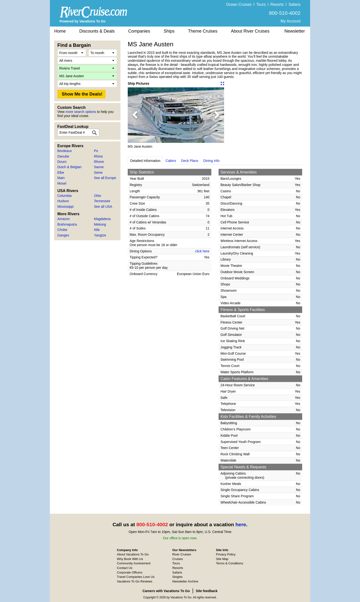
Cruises (177, 559)
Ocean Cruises (239, 4)
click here (202, 251)
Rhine (98, 156)
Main (61, 178)
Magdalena (102, 219)
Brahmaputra (67, 224)
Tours (261, 4)
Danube (63, 156)
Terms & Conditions (229, 563)
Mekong (100, 224)
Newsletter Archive (185, 581)
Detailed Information (145, 161)
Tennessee (102, 201)
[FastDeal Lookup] (94, 132)
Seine (98, 172)
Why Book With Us (130, 559)
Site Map (222, 559)
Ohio (97, 196)
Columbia (64, 196)
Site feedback (207, 591)
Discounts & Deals (97, 31)
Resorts (277, 4)
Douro (62, 162)
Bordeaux (64, 151)
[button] (135, 115)
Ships (169, 31)
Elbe (60, 172)
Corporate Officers (129, 572)
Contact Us (124, 568)
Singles (177, 577)
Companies (139, 31)
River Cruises (181, 554)
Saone (99, 167)
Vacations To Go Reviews (134, 581)
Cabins (171, 161)
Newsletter (294, 31)
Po (96, 151)
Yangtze (100, 235)
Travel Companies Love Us (135, 577)
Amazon (63, 219)
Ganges (63, 235)
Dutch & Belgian (69, 167)
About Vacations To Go (133, 554)
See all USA (103, 206)
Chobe (62, 230)
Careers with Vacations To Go (166, 591)
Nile (97, 230)
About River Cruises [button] (250, 31)
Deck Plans (189, 161)
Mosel (61, 183)
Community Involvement (133, 563)
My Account (290, 21)
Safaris (294, 4)
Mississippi (65, 206)
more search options (81, 112)
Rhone (99, 162)
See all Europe (105, 178)
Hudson (63, 201)
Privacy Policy (225, 554)
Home (60, 31)
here (240, 524)
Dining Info (211, 161)
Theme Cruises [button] (202, 31)
